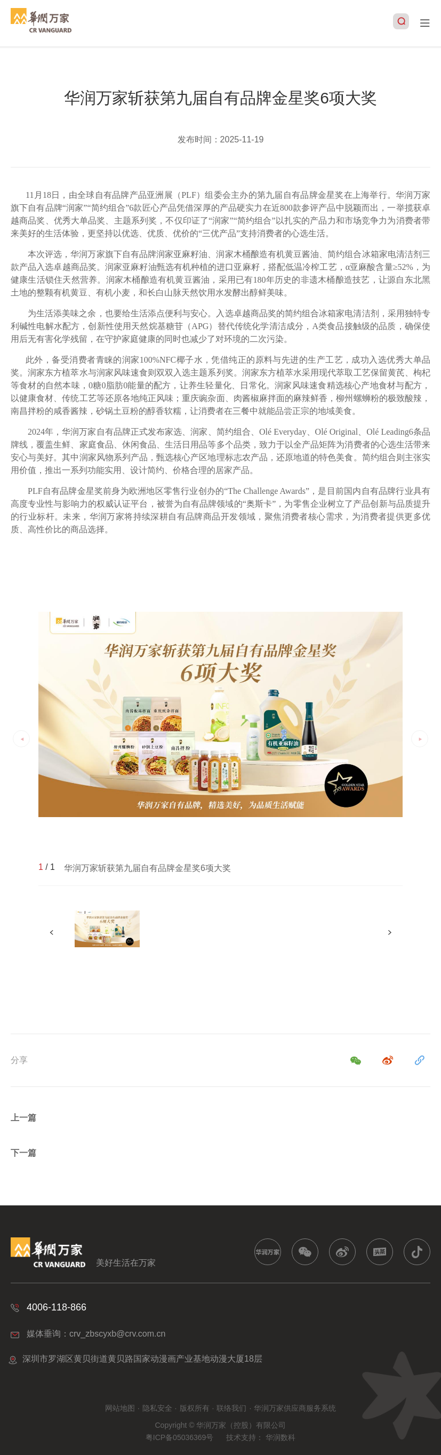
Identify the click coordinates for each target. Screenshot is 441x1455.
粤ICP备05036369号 (180, 1437)
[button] (390, 932)
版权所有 (195, 1408)
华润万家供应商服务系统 (295, 1408)
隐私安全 (157, 1408)
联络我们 (231, 1408)
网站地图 (120, 1408)
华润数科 (280, 1437)
